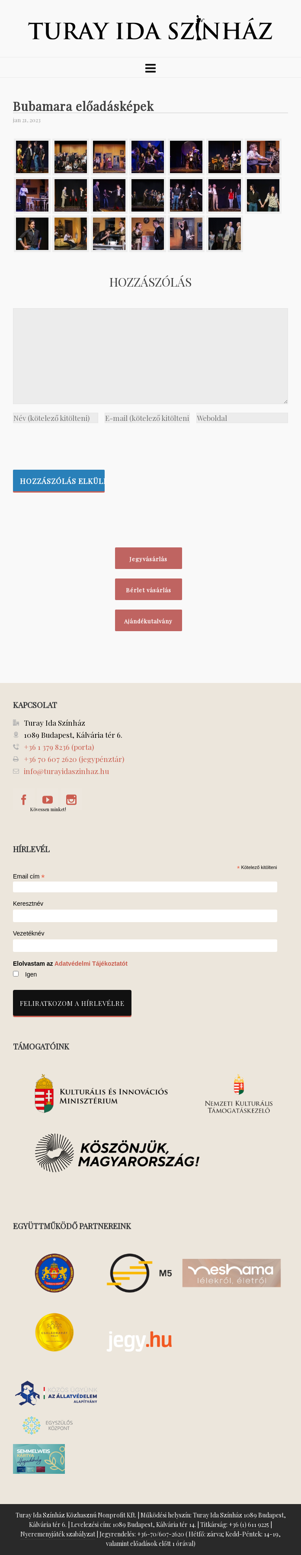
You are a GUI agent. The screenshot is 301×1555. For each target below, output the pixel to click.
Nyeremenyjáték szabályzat (57, 1534)
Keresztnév (28, 904)
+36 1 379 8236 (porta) (59, 747)
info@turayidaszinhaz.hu (66, 771)
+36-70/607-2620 (160, 1534)
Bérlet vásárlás (148, 590)
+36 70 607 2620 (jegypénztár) (74, 759)
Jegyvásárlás (148, 559)
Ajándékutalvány (148, 621)
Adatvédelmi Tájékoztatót (91, 963)
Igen (31, 974)
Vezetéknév (28, 933)
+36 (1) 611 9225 (249, 1524)
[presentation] (78, 444)
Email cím (29, 876)
